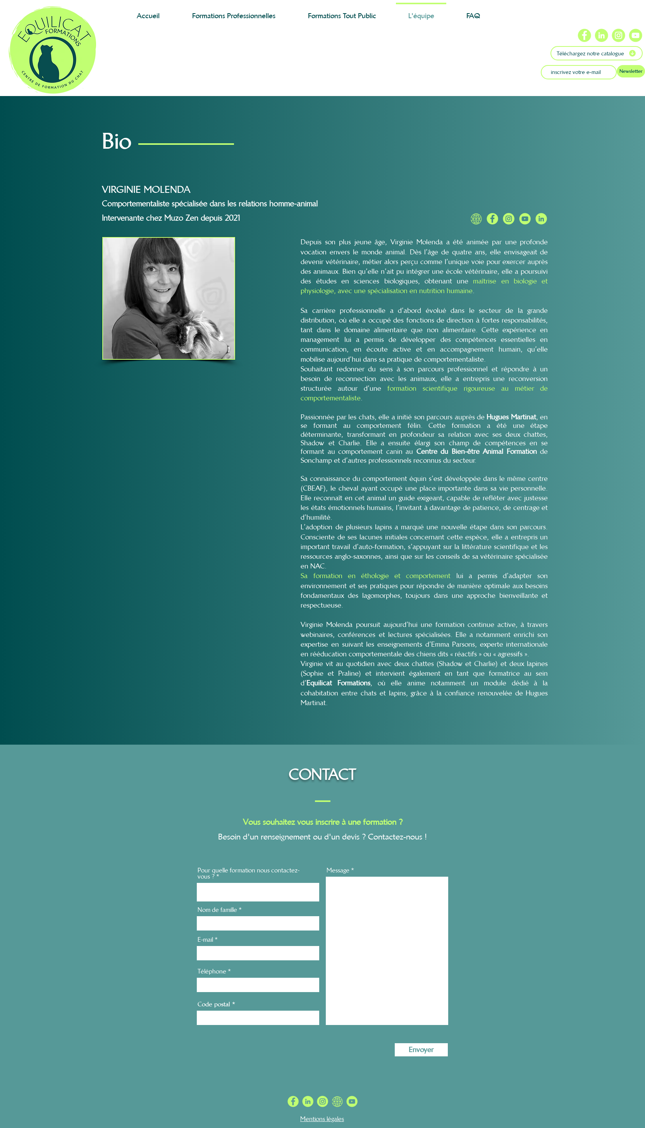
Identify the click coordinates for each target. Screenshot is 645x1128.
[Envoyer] (421, 1050)
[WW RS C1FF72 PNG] (337, 1101)
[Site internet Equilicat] (476, 219)
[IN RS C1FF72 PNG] (308, 1101)
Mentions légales (322, 1119)
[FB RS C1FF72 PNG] (293, 1101)
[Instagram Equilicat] (508, 219)
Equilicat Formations (338, 682)
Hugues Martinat (511, 416)
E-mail (205, 939)
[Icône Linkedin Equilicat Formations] (601, 35)
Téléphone (212, 971)
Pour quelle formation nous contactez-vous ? (248, 873)
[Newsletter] (631, 71)
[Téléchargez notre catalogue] (596, 53)
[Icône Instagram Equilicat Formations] (618, 35)
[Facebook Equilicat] (492, 219)
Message (338, 870)
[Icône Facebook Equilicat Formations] (584, 35)
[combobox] (258, 892)
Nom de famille (217, 910)
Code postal (214, 1004)
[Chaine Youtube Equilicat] (525, 219)
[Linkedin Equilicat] (541, 219)
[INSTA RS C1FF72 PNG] (322, 1101)
